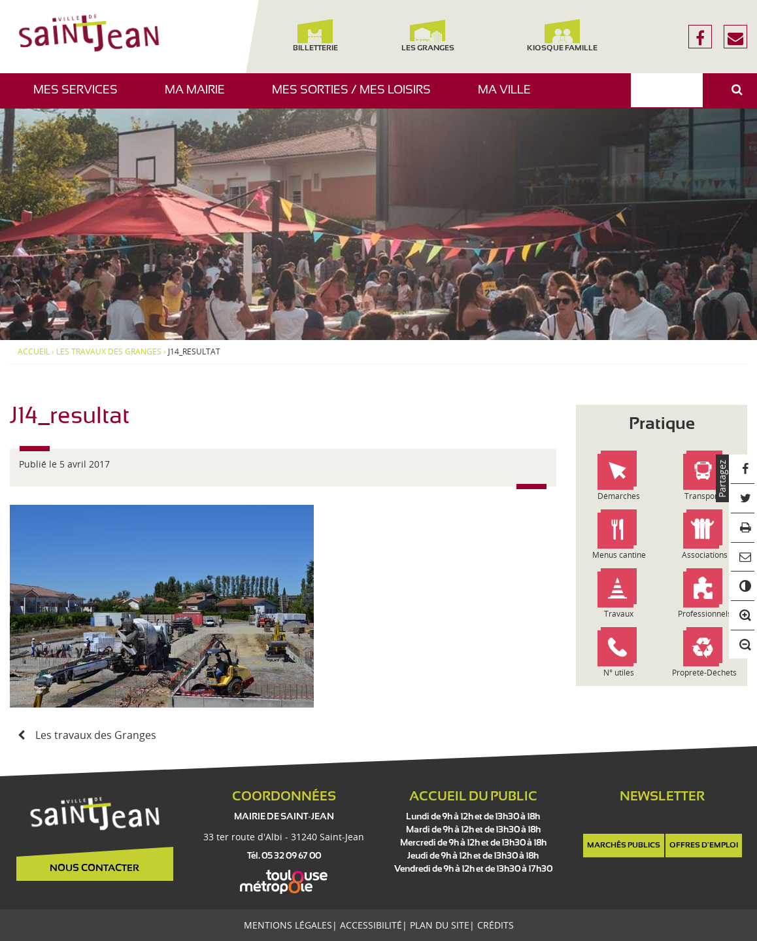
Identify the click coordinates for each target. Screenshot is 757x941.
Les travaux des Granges (108, 352)
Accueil (34, 352)
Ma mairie (200, 96)
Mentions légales (288, 925)
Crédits (495, 925)
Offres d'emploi (703, 845)
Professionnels (705, 613)
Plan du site (439, 925)
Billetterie (315, 35)
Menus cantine (619, 554)
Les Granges (427, 35)
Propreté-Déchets (704, 672)
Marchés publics (623, 845)
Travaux (618, 613)
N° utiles (618, 672)
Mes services (80, 96)
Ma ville (509, 96)
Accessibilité (371, 925)
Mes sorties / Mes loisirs (356, 96)
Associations (705, 554)
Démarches (618, 496)
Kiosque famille (561, 35)
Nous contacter (94, 868)
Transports (704, 496)
